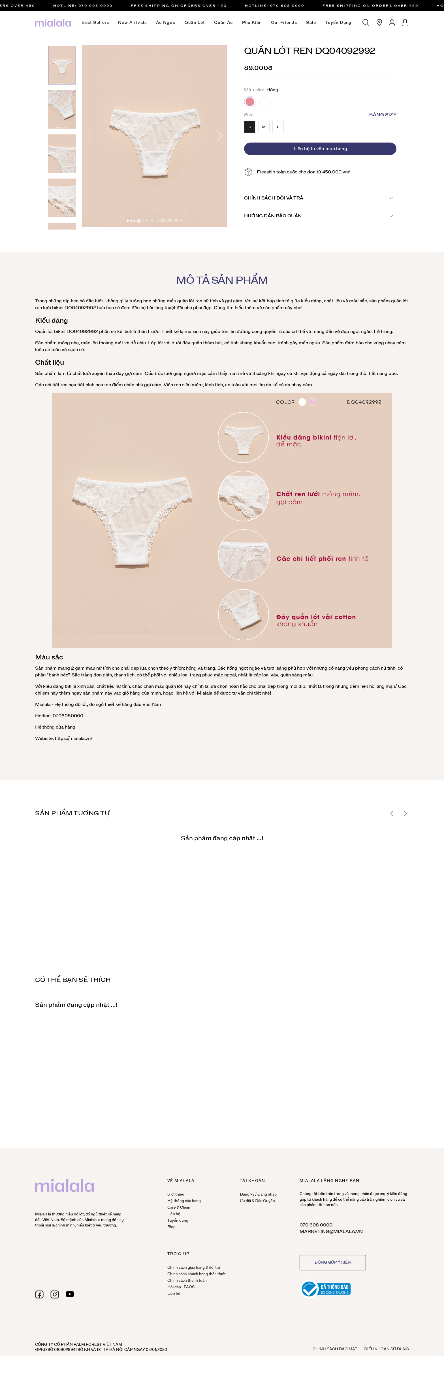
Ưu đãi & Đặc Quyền (257, 1201)
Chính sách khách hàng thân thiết (196, 1274)
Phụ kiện (252, 23)
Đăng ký (247, 1194)
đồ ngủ (96, 704)
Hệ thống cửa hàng (55, 727)
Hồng (250, 101)
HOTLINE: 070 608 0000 (88, 5)
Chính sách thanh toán (187, 1281)
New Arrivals (132, 23)
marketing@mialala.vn (331, 1231)
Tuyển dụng (338, 23)
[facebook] (39, 1294)
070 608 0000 (316, 1225)
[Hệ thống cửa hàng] (379, 22)
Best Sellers (95, 23)
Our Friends (284, 23)
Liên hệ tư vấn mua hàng (320, 149)
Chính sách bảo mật (335, 1349)
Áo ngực (166, 23)
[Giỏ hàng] (405, 22)
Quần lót (195, 23)
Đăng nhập (267, 1194)
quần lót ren (189, 301)
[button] (220, 136)
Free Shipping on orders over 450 (184, 5)
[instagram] (54, 1294)
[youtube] (70, 1294)
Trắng (263, 101)
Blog (171, 1227)
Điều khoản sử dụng (386, 1349)
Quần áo (223, 23)
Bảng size (382, 115)
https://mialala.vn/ (73, 738)
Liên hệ (173, 1214)
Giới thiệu (175, 1194)
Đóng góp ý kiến (333, 1262)
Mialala (204, 693)
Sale (311, 23)
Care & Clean (178, 1207)
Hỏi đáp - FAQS (181, 1287)
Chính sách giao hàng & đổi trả (193, 1268)
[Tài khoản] (392, 22)
